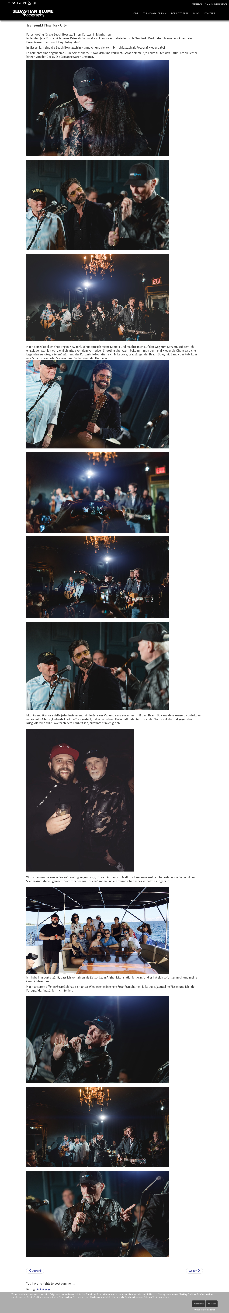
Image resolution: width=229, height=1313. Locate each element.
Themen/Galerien (153, 13)
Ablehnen (212, 1304)
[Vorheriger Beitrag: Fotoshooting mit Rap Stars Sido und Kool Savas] (35, 1271)
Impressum (196, 3)
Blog (196, 13)
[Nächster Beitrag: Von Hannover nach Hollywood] (194, 1271)
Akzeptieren (199, 1304)
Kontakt (210, 13)
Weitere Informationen (204, 1309)
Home (135, 13)
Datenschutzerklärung (216, 3)
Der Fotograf (180, 13)
